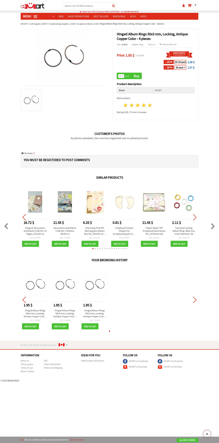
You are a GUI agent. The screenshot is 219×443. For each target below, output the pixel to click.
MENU (30, 16)
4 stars (144, 106)
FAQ (45, 361)
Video (143, 16)
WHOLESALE (119, 16)
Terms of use (27, 368)
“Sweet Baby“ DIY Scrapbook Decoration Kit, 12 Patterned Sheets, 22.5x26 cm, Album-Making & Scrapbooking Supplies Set (154, 231)
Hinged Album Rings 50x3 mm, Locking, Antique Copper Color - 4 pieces (35, 314)
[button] (93, 249)
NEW (61, 16)
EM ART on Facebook (135, 362)
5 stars (150, 106)
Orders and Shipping (53, 368)
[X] (22, 439)
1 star (126, 106)
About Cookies (27, 371)
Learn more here (77, 439)
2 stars (132, 106)
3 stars (138, 106)
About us (25, 361)
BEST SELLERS (101, 16)
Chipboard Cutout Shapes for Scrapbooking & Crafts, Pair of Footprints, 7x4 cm (124, 231)
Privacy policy (27, 364)
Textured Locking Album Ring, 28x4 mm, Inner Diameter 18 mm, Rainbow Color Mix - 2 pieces (184, 231)
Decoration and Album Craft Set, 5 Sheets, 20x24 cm (65, 231)
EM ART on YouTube (135, 367)
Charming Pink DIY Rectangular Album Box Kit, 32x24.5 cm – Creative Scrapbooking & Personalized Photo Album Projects (94, 231)
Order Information (52, 364)
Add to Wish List (168, 45)
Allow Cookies (187, 440)
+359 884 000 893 (130, 12)
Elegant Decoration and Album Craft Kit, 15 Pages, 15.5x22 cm (35, 231)
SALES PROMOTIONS (78, 16)
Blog (133, 16)
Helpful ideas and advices (92, 361)
